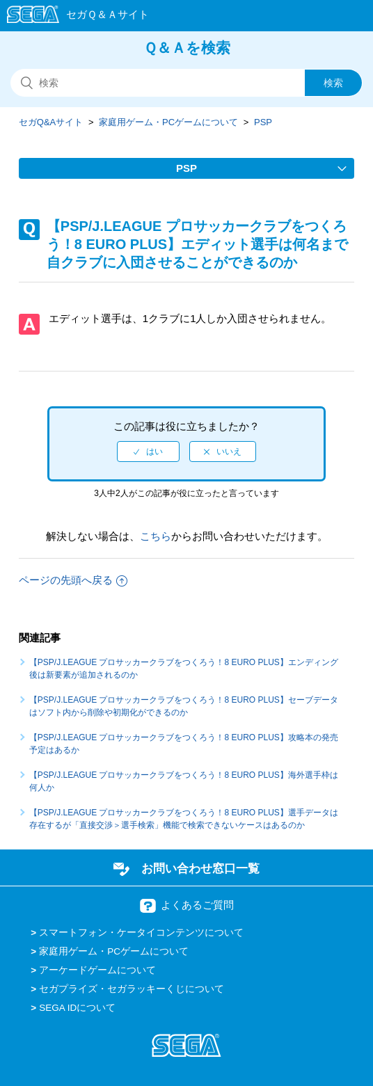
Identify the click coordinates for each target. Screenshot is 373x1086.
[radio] (148, 451)
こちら (155, 536)
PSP (263, 122)
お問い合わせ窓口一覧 (200, 868)
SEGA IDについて (77, 1008)
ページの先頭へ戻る (73, 580)
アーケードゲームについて (97, 970)
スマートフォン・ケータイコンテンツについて (141, 932)
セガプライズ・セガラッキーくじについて (131, 989)
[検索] (186, 83)
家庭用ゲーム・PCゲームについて (168, 122)
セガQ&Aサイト (51, 122)
